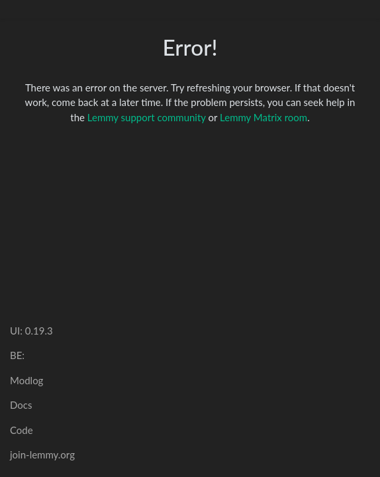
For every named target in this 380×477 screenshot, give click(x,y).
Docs (21, 405)
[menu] (361, 9)
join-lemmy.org (42, 454)
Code (21, 430)
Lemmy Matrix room (263, 117)
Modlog (26, 380)
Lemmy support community (146, 117)
